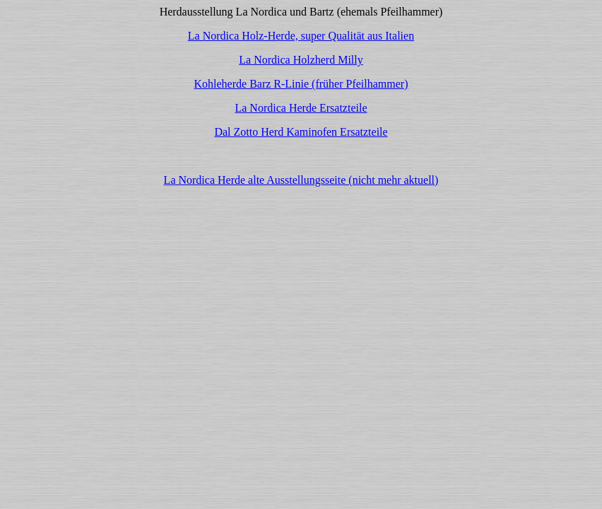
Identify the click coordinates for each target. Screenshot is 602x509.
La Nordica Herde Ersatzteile (301, 108)
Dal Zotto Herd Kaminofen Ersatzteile (300, 132)
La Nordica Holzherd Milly (301, 60)
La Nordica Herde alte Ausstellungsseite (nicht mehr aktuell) (301, 180)
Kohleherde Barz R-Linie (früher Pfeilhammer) (301, 84)
